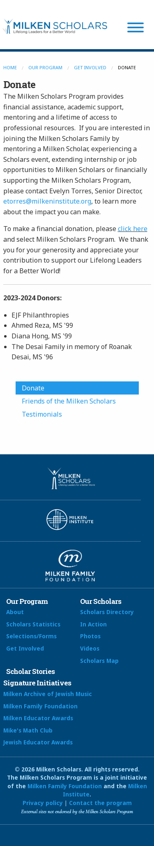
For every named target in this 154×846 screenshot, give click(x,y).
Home (10, 67)
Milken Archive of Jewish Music (47, 694)
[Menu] (135, 28)
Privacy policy (43, 803)
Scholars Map (99, 661)
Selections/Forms (31, 636)
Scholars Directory (107, 612)
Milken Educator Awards (38, 718)
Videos (89, 648)
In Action (93, 624)
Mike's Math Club (28, 730)
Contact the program (100, 803)
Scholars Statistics (33, 624)
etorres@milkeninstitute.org (47, 201)
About (15, 612)
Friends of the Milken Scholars (69, 401)
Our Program (45, 67)
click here (132, 228)
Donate (33, 387)
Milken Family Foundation (40, 706)
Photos (90, 636)
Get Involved (90, 67)
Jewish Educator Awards (38, 742)
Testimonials (42, 414)
